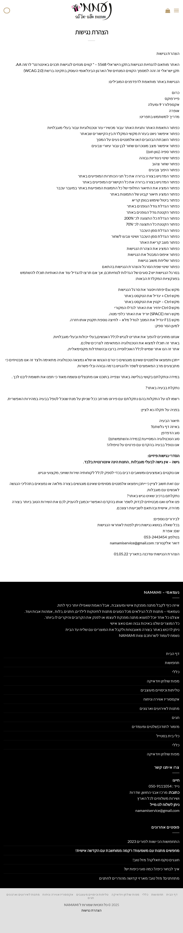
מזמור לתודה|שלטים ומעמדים (155, 726)
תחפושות (172, 662)
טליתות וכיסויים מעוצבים (160, 690)
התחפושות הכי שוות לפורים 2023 (153, 841)
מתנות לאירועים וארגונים (159, 708)
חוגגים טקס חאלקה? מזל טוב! (155, 859)
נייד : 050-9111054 (164, 786)
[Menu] (176, 10)
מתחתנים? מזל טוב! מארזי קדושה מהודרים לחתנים (139, 878)
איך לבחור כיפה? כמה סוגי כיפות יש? (151, 868)
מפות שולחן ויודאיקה (163, 681)
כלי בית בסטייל (167, 735)
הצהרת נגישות (91, 910)
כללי (175, 671)
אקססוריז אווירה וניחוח (161, 699)
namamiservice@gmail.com (132, 543)
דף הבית (172, 653)
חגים (175, 717)
